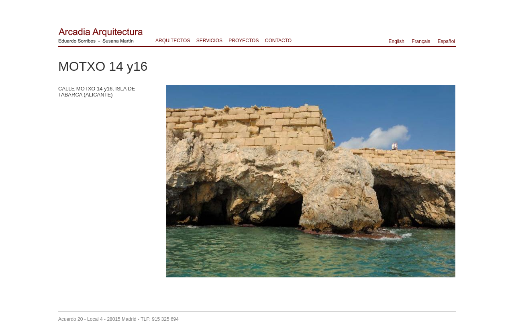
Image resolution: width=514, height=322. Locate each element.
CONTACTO (278, 40)
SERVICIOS (209, 40)
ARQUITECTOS (172, 40)
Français (421, 41)
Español (446, 41)
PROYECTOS (243, 40)
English (396, 41)
